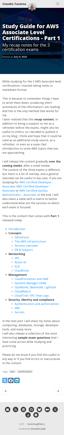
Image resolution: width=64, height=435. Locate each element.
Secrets (19, 312)
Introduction (16, 229)
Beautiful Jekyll (38, 428)
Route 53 (20, 262)
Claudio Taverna (14, 4)
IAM (17, 308)
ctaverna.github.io (36, 424)
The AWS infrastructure (30, 241)
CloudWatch (23, 291)
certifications (25, 371)
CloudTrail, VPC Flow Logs (32, 295)
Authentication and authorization (37, 304)
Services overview (26, 245)
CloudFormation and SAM (31, 279)
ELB (17, 266)
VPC (17, 258)
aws (12, 371)
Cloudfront (22, 270)
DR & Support (24, 250)
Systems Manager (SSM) (30, 283)
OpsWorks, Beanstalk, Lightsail (35, 287)
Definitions (22, 237)
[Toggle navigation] (58, 3)
